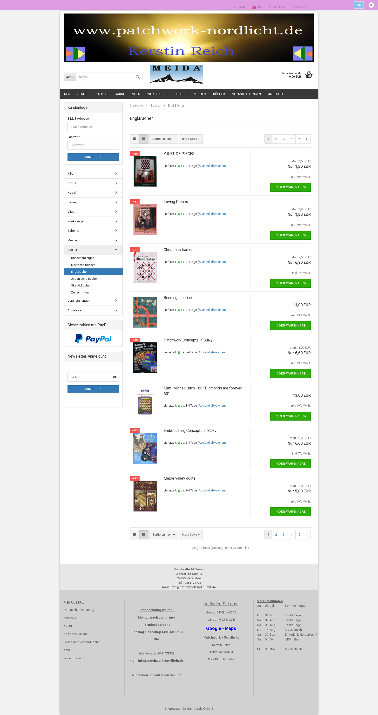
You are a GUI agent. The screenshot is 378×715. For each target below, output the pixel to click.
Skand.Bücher (80, 285)
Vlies (136, 94)
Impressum (71, 617)
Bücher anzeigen (82, 258)
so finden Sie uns (76, 634)
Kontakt (69, 625)
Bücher (219, 94)
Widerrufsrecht (74, 658)
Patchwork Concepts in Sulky (188, 340)
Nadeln (101, 94)
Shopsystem (173, 708)
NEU (67, 94)
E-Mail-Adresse (78, 118)
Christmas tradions (180, 249)
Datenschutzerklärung (79, 610)
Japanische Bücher (84, 278)
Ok (359, 5)
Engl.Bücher (79, 271)
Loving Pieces (176, 201)
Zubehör (180, 94)
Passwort (74, 137)
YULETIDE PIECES (179, 153)
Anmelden (93, 157)
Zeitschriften (80, 292)
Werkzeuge (156, 94)
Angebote (276, 94)
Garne (120, 94)
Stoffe (82, 94)
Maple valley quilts (180, 478)
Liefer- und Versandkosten (82, 642)
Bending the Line (178, 297)
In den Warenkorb (290, 187)
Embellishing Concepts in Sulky (190, 430)
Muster (200, 94)
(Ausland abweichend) (213, 166)
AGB (67, 650)
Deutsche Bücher (83, 265)
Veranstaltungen (246, 94)
